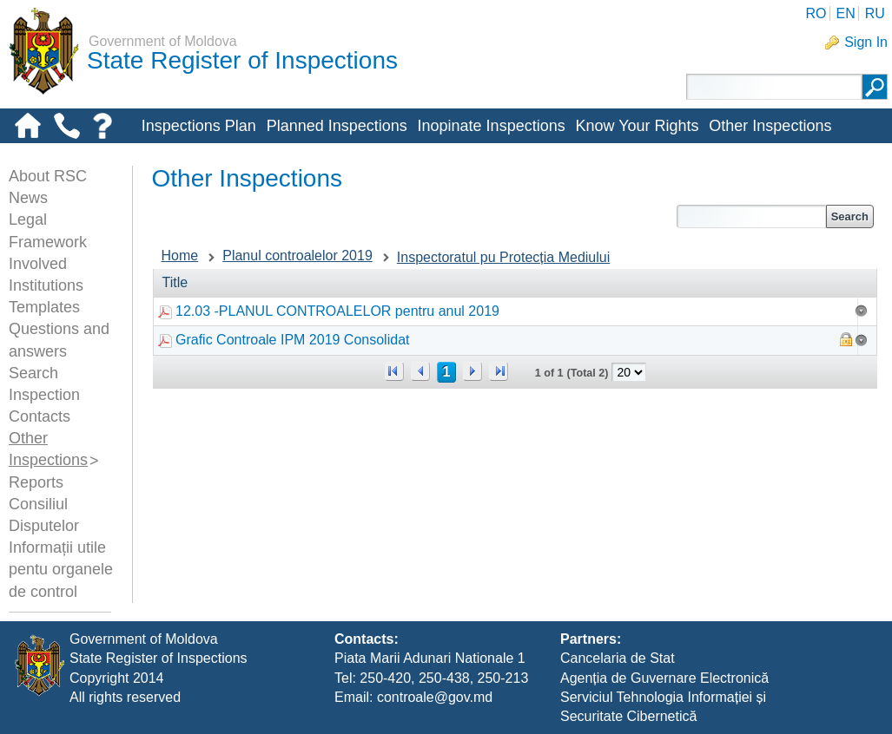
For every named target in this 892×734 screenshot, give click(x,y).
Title (175, 282)
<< (394, 371)
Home (180, 255)
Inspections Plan (199, 125)
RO (815, 13)
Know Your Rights (636, 125)
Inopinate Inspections (491, 125)
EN (845, 13)
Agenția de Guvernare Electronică (664, 678)
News (28, 197)
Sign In (866, 42)
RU (875, 13)
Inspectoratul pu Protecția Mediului (503, 257)
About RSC (48, 176)
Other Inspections (770, 125)
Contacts (39, 416)
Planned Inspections (337, 125)
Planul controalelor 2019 (297, 255)
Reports (36, 482)
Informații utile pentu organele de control (61, 569)
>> (498, 371)
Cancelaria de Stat (617, 658)
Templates (44, 307)
